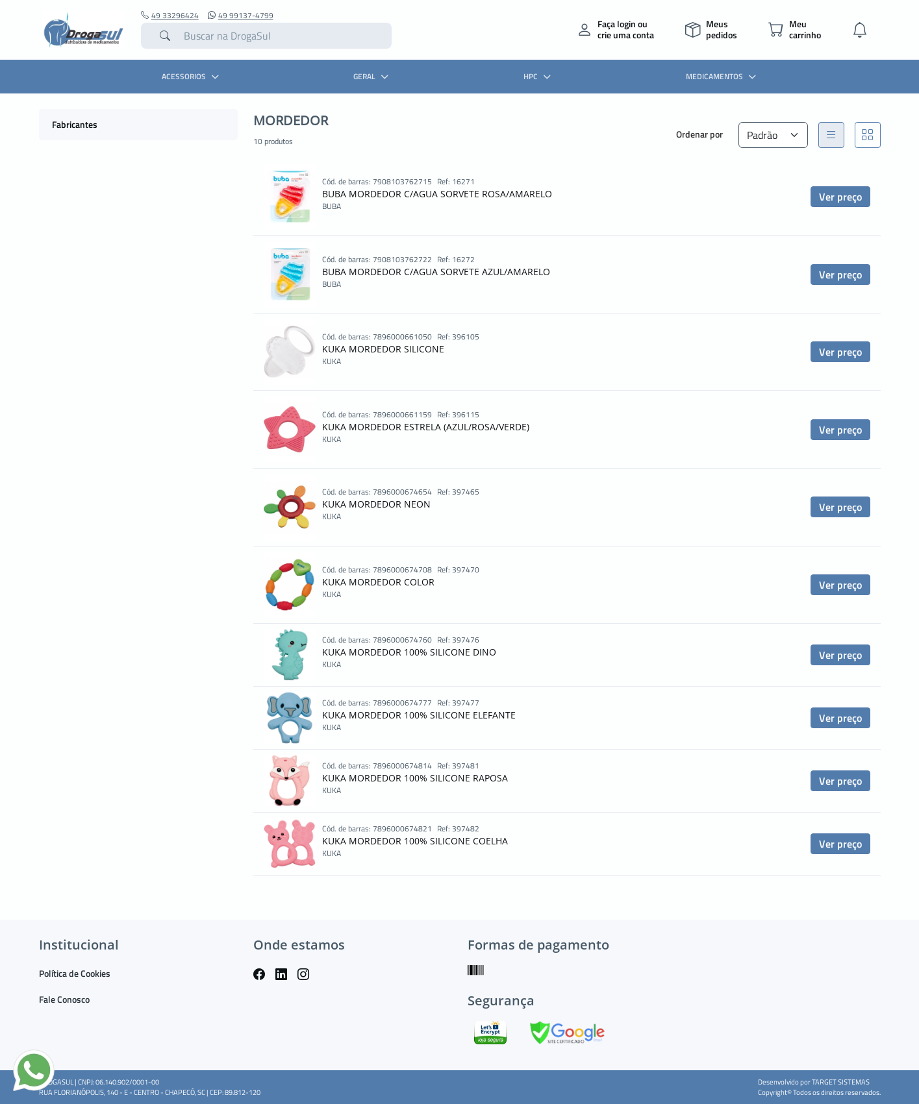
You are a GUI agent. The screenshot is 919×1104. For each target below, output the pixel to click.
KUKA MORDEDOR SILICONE (383, 349)
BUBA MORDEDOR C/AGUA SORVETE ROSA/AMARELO (437, 194)
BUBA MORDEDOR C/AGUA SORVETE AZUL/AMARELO (436, 271)
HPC (538, 76)
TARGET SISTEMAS (841, 1082)
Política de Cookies (74, 973)
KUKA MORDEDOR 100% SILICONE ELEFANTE (419, 715)
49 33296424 (170, 15)
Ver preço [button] (840, 196)
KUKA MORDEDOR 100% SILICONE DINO (409, 652)
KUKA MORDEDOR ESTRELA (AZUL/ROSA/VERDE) (425, 427)
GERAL (372, 76)
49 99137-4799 (240, 15)
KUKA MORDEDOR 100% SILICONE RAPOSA (415, 778)
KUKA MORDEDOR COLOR (378, 582)
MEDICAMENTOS (722, 76)
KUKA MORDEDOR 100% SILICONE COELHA (415, 841)
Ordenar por (699, 134)
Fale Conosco (64, 999)
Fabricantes (74, 124)
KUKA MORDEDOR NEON (376, 504)
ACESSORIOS (192, 76)
